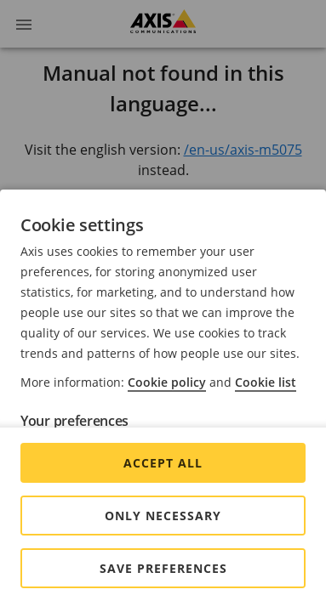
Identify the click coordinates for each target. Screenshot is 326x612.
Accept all (163, 463)
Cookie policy (167, 382)
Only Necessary (163, 515)
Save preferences (163, 568)
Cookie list (265, 382)
